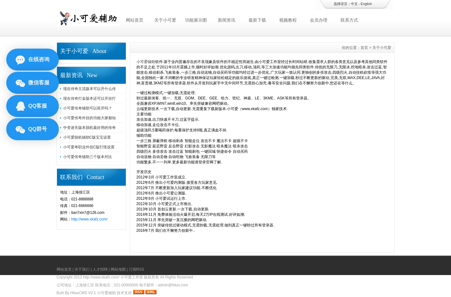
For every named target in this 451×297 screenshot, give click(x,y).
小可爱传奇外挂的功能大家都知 (89, 118)
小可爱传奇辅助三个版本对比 (87, 157)
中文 (354, 4)
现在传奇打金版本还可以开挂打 (89, 98)
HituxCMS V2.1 (83, 293)
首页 (364, 47)
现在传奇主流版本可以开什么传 (89, 89)
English (366, 4)
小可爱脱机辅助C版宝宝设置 (87, 137)
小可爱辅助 (145, 62)
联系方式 (349, 20)
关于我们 (82, 269)
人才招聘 (100, 269)
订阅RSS (136, 269)
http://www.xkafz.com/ (89, 219)
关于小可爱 (165, 20)
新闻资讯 (226, 20)
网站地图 (118, 269)
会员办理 (318, 20)
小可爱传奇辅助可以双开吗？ (87, 108)
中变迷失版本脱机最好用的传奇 (89, 127)
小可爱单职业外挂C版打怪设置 (89, 147)
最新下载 (257, 20)
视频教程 (288, 20)
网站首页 (134, 20)
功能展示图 (196, 20)
